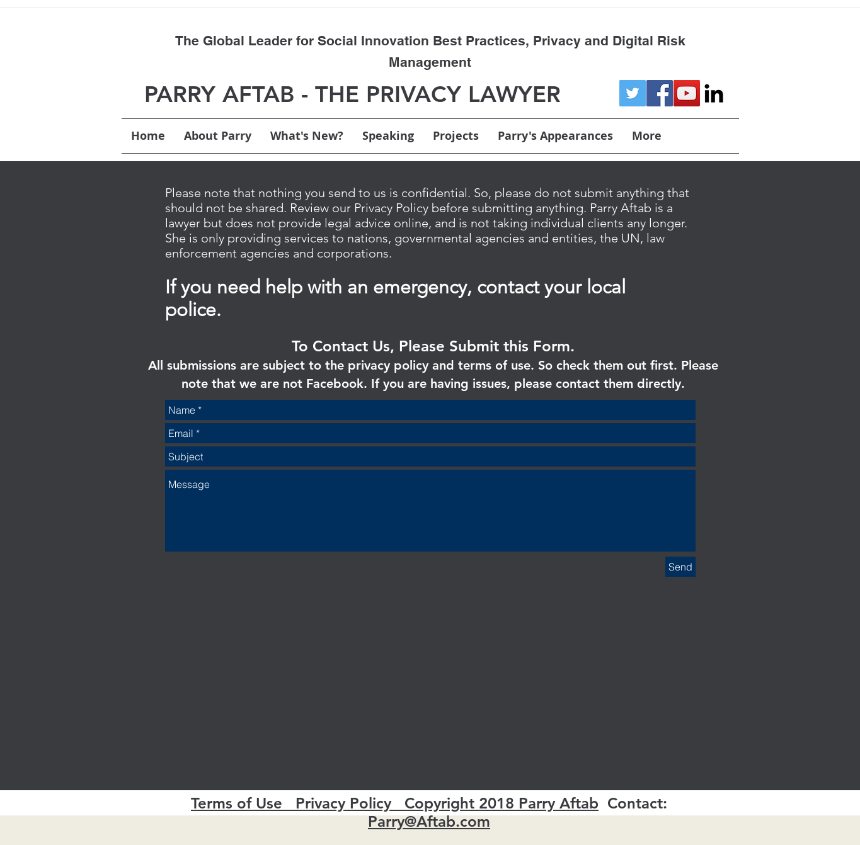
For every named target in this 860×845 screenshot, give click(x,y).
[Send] (680, 567)
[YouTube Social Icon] (687, 93)
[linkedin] (714, 93)
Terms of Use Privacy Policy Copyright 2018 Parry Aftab (395, 803)
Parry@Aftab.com (429, 821)
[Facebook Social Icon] (659, 93)
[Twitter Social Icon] (632, 93)
